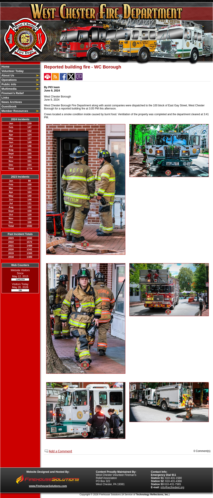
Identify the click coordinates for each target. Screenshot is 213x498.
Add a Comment (60, 451)
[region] (20, 88)
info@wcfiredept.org (172, 487)
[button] (18, 75)
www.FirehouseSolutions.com (48, 486)
